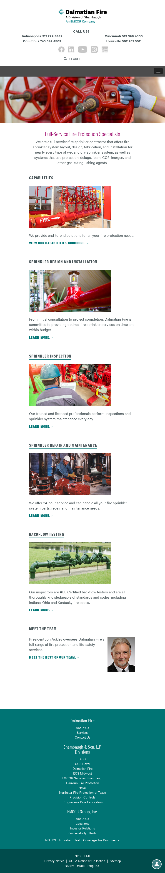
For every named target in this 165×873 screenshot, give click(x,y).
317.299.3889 (52, 35)
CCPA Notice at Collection (87, 860)
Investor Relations (82, 828)
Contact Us (82, 737)
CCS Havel (82, 763)
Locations (82, 823)
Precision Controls (82, 797)
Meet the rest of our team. (52, 657)
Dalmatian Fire (82, 768)
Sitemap (115, 860)
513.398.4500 (132, 35)
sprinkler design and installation (63, 261)
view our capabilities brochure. (57, 242)
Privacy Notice (54, 860)
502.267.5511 (132, 41)
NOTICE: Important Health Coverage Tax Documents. (82, 840)
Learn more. (39, 337)
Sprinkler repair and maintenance (63, 445)
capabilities (41, 177)
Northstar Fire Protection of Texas (82, 792)
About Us (82, 727)
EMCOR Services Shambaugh (82, 778)
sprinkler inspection (50, 356)
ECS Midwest (82, 773)
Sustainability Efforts (82, 833)
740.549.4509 (50, 41)
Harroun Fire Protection (82, 782)
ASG (83, 759)
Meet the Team (43, 628)
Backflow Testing (46, 534)
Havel (82, 787)
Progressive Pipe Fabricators (82, 802)
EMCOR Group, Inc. (82, 811)
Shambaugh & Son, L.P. (82, 746)
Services (82, 732)
